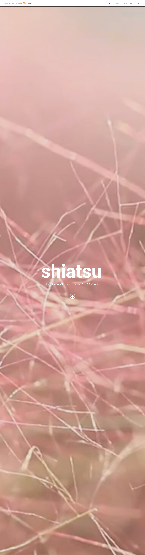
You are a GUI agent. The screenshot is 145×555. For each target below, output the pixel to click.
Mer (132, 3)
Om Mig (124, 3)
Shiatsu (116, 3)
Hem (108, 3)
